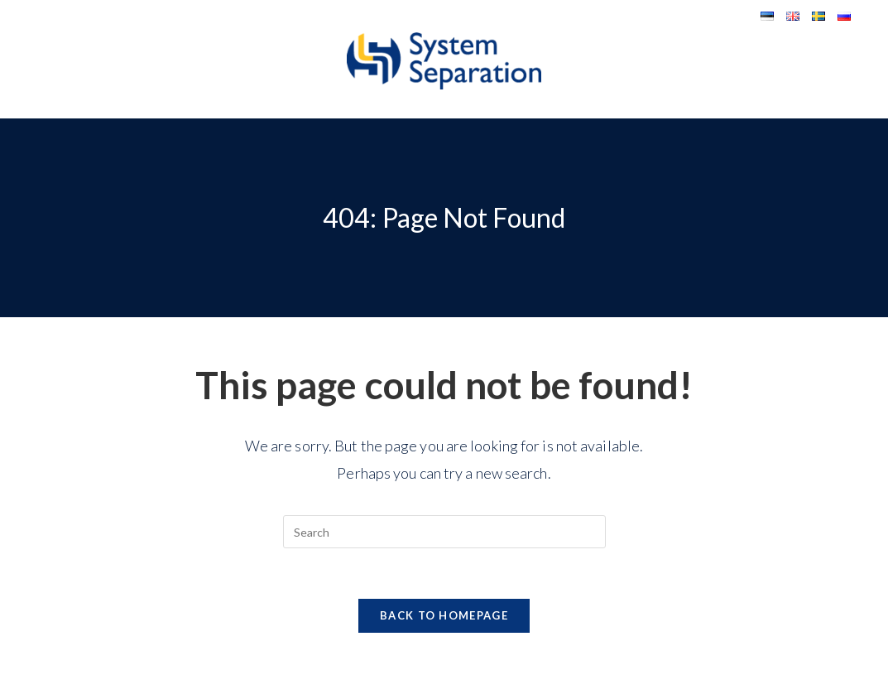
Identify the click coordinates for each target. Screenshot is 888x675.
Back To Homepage (444, 615)
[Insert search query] (444, 531)
